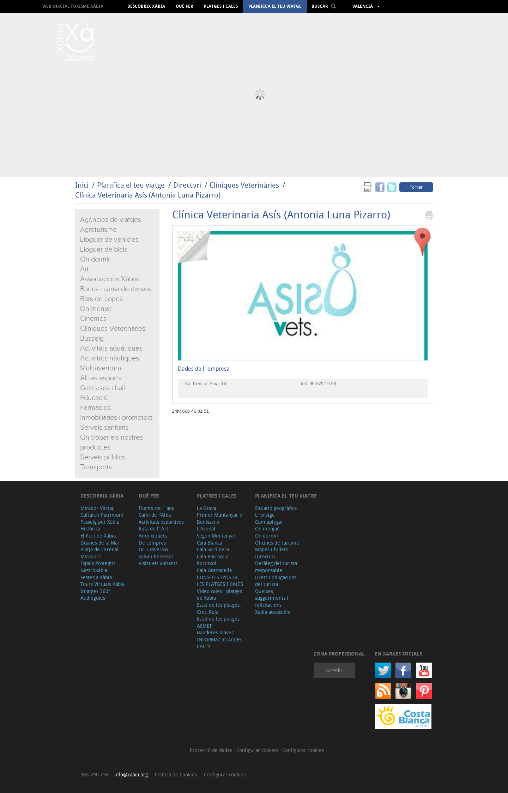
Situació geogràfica (276, 508)
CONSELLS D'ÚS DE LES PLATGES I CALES (220, 581)
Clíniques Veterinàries (244, 185)
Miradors (90, 556)
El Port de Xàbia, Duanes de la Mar (100, 539)
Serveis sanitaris (104, 427)
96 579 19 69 (322, 383)
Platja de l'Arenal (99, 549)
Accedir (334, 670)
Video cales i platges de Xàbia (219, 594)
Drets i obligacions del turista (275, 581)
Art (84, 269)
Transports (96, 467)
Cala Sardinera (213, 549)
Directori (188, 185)
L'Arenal (206, 528)
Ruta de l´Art (153, 528)
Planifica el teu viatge (275, 6)
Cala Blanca (209, 542)
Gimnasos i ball (102, 388)
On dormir (95, 259)
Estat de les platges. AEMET (219, 622)
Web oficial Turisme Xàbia (72, 6)
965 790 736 (94, 774)
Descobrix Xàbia (146, 6)
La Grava (206, 508)
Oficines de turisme (277, 542)
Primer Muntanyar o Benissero (219, 518)
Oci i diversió (153, 549)
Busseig (92, 338)
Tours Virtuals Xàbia (102, 584)
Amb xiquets (153, 535)
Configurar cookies (257, 750)
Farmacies (95, 408)
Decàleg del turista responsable (276, 567)
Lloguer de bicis (103, 249)
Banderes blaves (215, 632)
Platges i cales (221, 6)
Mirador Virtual (97, 508)
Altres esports (100, 378)
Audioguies (92, 597)
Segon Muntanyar (216, 535)
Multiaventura (100, 368)
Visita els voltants (158, 563)
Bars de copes (101, 299)
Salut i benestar (156, 556)
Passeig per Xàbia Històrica (99, 525)
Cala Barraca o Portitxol (213, 560)
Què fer (184, 6)
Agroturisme (98, 229)
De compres (152, 542)
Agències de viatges (110, 220)
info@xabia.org (131, 774)
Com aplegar (269, 521)
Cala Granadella (214, 570)
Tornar (416, 187)
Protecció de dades (212, 750)
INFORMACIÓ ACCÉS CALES (219, 643)
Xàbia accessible (273, 612)
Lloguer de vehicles (109, 239)
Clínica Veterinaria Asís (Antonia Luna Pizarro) (147, 195)
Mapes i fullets (271, 549)
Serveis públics (102, 457)
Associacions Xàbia (109, 279)
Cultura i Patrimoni (101, 514)
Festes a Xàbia (96, 577)
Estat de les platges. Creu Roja (219, 608)
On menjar (95, 309)
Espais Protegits (97, 563)
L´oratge (265, 514)
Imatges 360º (95, 591)
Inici (82, 185)
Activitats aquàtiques (111, 348)
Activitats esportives (161, 521)
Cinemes (93, 319)
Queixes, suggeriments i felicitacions (271, 598)
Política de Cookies (176, 774)
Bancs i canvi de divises (115, 289)
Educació (94, 398)
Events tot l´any (156, 508)
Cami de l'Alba (155, 514)
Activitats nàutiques (109, 358)
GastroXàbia (93, 570)
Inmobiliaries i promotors (116, 417)
